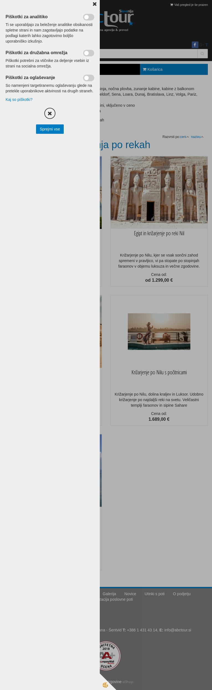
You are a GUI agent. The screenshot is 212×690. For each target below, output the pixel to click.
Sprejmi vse (50, 129)
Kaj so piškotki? (19, 99)
